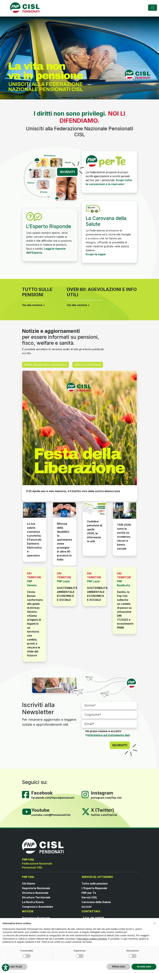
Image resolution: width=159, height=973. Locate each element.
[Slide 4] (82, 97)
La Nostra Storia (33, 902)
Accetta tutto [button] (144, 966)
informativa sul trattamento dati (108, 735)
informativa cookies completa (92, 938)
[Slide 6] (94, 97)
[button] (154, 923)
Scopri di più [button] (15, 966)
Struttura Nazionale (35, 892)
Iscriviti (86, 906)
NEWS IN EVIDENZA (87, 364)
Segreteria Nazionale (36, 888)
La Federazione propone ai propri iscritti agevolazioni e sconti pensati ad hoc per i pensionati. (108, 176)
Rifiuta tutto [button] (118, 966)
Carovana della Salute (96, 902)
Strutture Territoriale (36, 897)
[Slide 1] (64, 97)
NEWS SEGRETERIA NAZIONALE (45, 364)
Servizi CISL (89, 897)
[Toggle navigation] (152, 7)
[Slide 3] (76, 97)
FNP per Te (89, 892)
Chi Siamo (28, 883)
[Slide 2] (70, 97)
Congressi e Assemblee (37, 906)
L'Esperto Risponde (94, 888)
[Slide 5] (88, 97)
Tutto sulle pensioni (95, 883)
